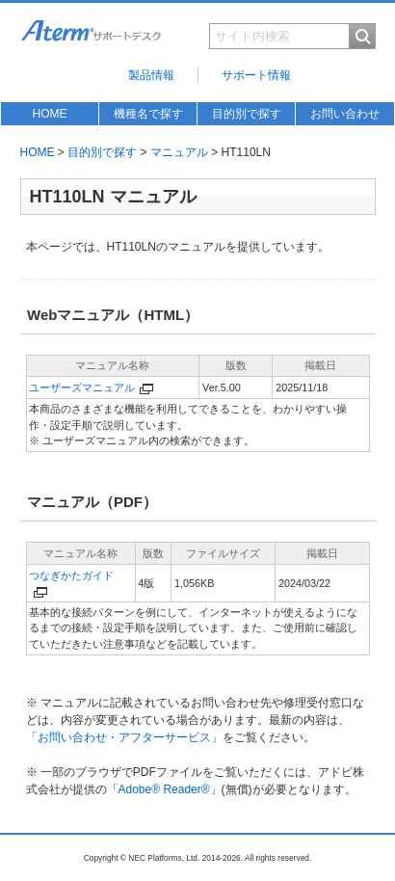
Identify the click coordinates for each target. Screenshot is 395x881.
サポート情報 (256, 75)
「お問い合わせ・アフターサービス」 (124, 737)
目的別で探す (246, 113)
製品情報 (151, 75)
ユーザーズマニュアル (82, 387)
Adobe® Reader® (164, 789)
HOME (50, 113)
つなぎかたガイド (71, 575)
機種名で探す (148, 113)
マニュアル (179, 152)
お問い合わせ (345, 113)
